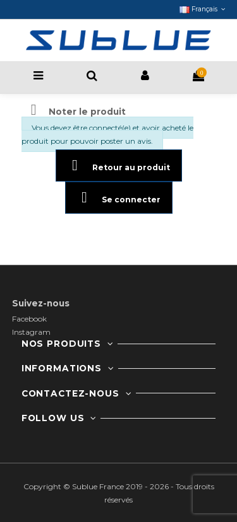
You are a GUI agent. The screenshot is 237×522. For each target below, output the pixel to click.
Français (203, 9)
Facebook (29, 318)
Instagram (31, 332)
